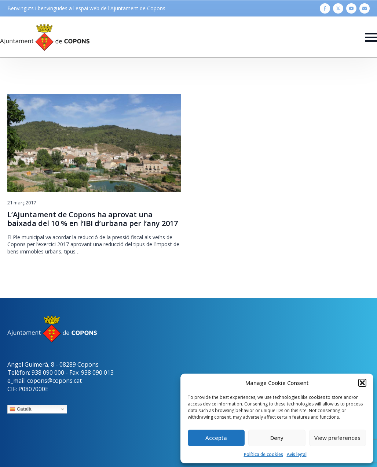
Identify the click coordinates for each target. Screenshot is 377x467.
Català (21, 409)
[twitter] (338, 8)
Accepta (216, 437)
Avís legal (297, 454)
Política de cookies (263, 454)
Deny (276, 437)
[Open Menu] (371, 37)
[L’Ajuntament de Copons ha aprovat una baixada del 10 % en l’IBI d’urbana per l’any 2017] (94, 143)
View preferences (337, 437)
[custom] (364, 8)
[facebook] (325, 8)
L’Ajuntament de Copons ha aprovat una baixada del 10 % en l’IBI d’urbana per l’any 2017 (92, 219)
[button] (362, 382)
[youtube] (351, 8)
